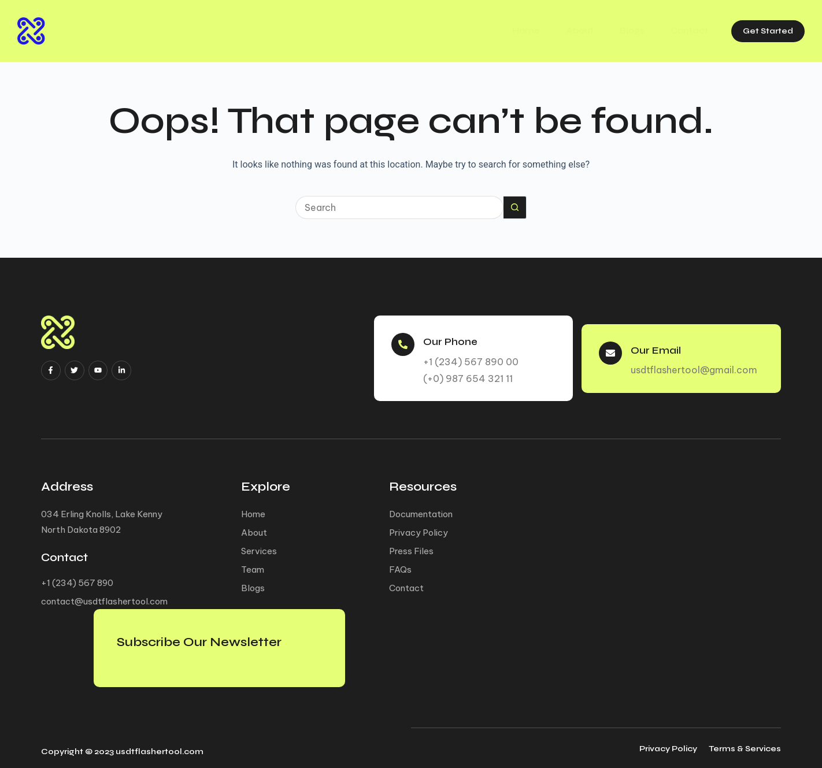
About (563, 30)
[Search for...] (399, 207)
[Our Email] (611, 349)
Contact (679, 30)
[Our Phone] (403, 341)
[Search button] (515, 207)
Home (507, 30)
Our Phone (453, 337)
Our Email (659, 346)
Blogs (618, 30)
